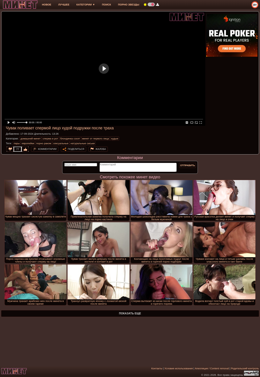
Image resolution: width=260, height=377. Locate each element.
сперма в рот (50, 138)
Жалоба (100, 149)
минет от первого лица (95, 138)
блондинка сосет (70, 138)
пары (17, 143)
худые (114, 138)
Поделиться (76, 149)
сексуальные (61, 143)
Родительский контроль (245, 368)
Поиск (106, 4)
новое (46, 4)
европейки (28, 143)
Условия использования (178, 368)
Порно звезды (128, 4)
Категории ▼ (85, 4)
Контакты (156, 368)
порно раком (43, 143)
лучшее (63, 4)
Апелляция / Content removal (212, 368)
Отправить (187, 165)
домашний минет (30, 138)
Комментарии (47, 149)
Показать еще (130, 313)
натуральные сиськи (83, 143)
